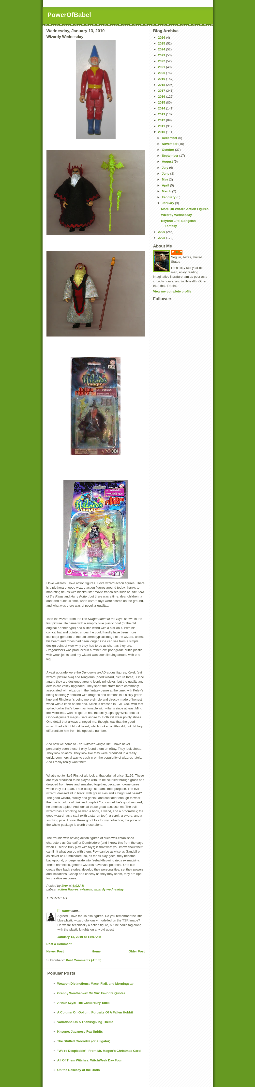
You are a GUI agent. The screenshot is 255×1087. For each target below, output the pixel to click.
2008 (162, 238)
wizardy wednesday (108, 889)
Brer (179, 252)
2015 (162, 102)
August (168, 161)
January (168, 203)
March (167, 191)
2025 (162, 43)
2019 (162, 79)
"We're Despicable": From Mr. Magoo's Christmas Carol (99, 1051)
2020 (162, 73)
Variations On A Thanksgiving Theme (85, 1022)
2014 (162, 108)
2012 (162, 120)
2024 (162, 49)
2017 (162, 90)
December (170, 138)
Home (96, 951)
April (166, 185)
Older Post (137, 951)
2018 (162, 85)
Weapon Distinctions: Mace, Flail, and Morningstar (95, 983)
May (165, 179)
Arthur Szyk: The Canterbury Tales (83, 1003)
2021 (162, 67)
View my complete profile (172, 291)
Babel (66, 911)
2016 (162, 96)
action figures (68, 889)
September (170, 155)
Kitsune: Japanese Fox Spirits (80, 1031)
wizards (86, 889)
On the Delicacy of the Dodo (78, 1070)
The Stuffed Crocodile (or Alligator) (83, 1041)
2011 (162, 126)
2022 (162, 61)
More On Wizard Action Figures (185, 209)
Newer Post (55, 951)
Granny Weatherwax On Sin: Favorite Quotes (91, 993)
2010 (162, 132)
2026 (162, 37)
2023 (162, 55)
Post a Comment (59, 944)
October (168, 150)
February (169, 197)
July (165, 167)
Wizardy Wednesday (176, 215)
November (170, 144)
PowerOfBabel (69, 14)
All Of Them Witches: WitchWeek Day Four (89, 1060)
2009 (162, 232)
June (166, 173)
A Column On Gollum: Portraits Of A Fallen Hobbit (95, 1012)
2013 (162, 114)
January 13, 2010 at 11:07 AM (79, 937)
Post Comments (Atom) (83, 960)
